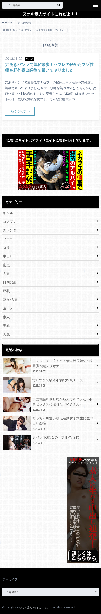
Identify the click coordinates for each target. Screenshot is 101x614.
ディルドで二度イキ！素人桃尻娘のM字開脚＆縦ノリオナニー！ (49, 366)
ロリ (6, 247)
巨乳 (6, 291)
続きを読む (18, 111)
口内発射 (9, 282)
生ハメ (8, 308)
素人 (6, 317)
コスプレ (9, 221)
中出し (8, 256)
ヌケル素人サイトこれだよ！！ (50, 14)
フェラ (8, 239)
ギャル (8, 213)
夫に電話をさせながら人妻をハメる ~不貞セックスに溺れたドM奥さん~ (49, 404)
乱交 (6, 265)
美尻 (6, 334)
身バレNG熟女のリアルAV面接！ (49, 441)
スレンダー (11, 230)
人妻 (6, 273)
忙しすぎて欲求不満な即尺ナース (49, 383)
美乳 (6, 325)
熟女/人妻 (10, 299)
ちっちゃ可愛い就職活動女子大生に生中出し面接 (49, 423)
